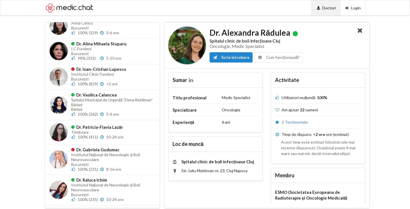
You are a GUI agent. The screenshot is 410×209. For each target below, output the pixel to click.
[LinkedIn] (191, 80)
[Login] (353, 7)
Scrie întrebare (231, 57)
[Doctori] (325, 7)
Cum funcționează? (279, 57)
